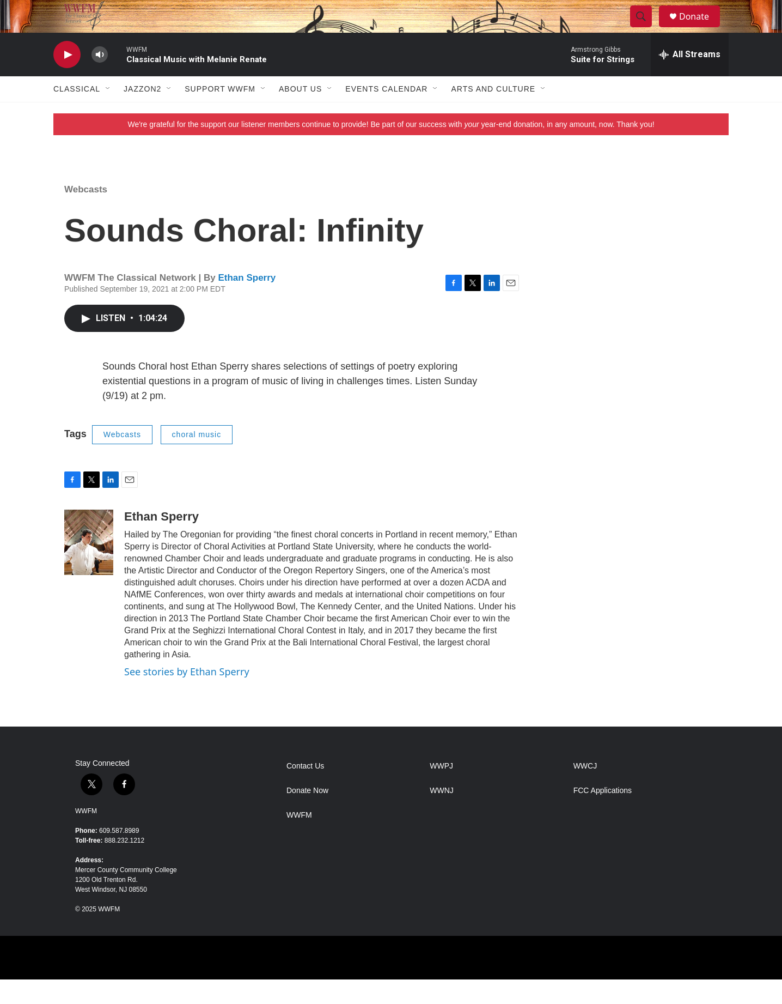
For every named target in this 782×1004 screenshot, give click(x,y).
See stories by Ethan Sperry (186, 696)
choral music (197, 459)
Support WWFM (220, 113)
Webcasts (85, 214)
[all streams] (690, 79)
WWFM (86, 835)
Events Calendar (386, 113)
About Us (300, 113)
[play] (67, 79)
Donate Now (307, 815)
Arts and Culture (493, 113)
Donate (701, 28)
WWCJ (585, 791)
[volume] (99, 79)
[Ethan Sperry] (88, 567)
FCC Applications (602, 815)
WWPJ (441, 791)
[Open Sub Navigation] (108, 113)
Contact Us (305, 791)
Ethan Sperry (247, 302)
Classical (76, 113)
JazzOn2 (142, 113)
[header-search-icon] (646, 29)
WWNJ (442, 815)
